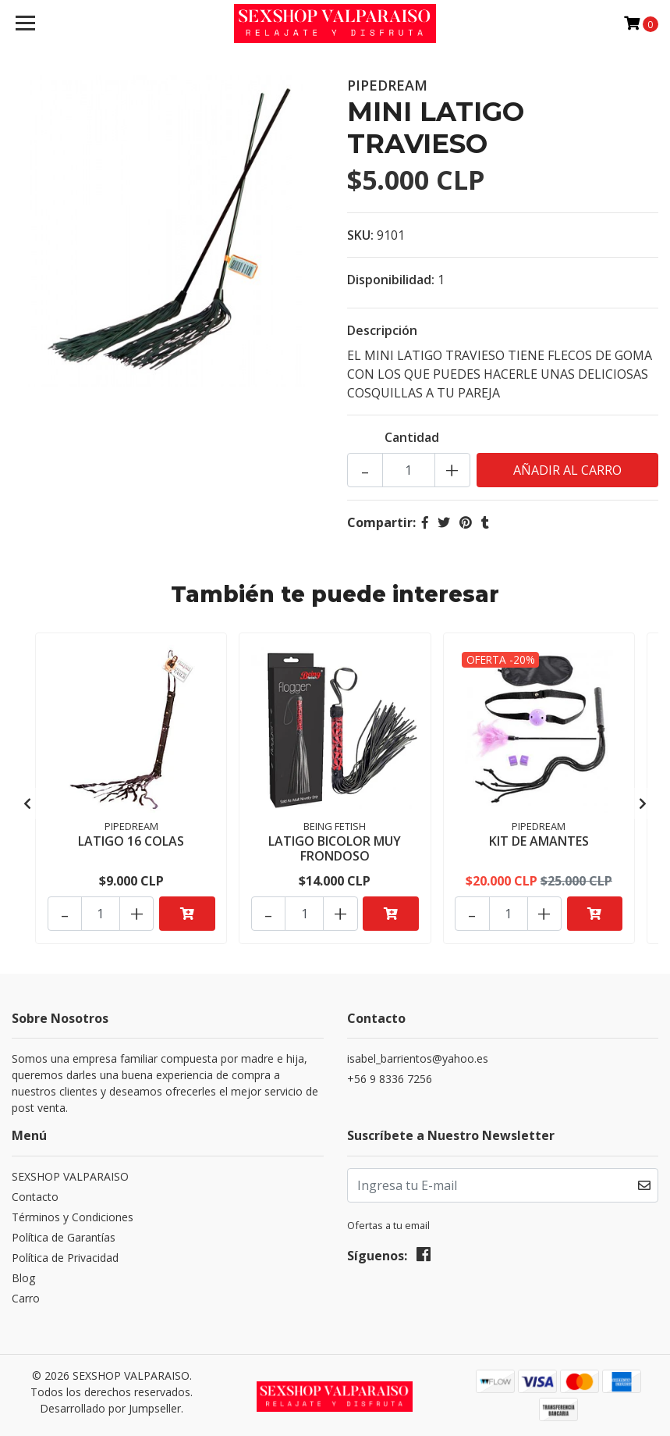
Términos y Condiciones (72, 1211)
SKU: (360, 235)
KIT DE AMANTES (539, 840)
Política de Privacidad (65, 1252)
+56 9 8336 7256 (389, 1074)
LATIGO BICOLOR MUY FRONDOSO (334, 848)
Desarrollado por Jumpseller (110, 1402)
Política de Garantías (63, 1231)
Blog (23, 1272)
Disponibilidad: (390, 279)
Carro (26, 1292)
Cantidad (412, 437)
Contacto (35, 1191)
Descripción (382, 330)
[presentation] (27, 800)
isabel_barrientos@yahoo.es (417, 1053)
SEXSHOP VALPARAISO (70, 1170)
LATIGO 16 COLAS (131, 840)
